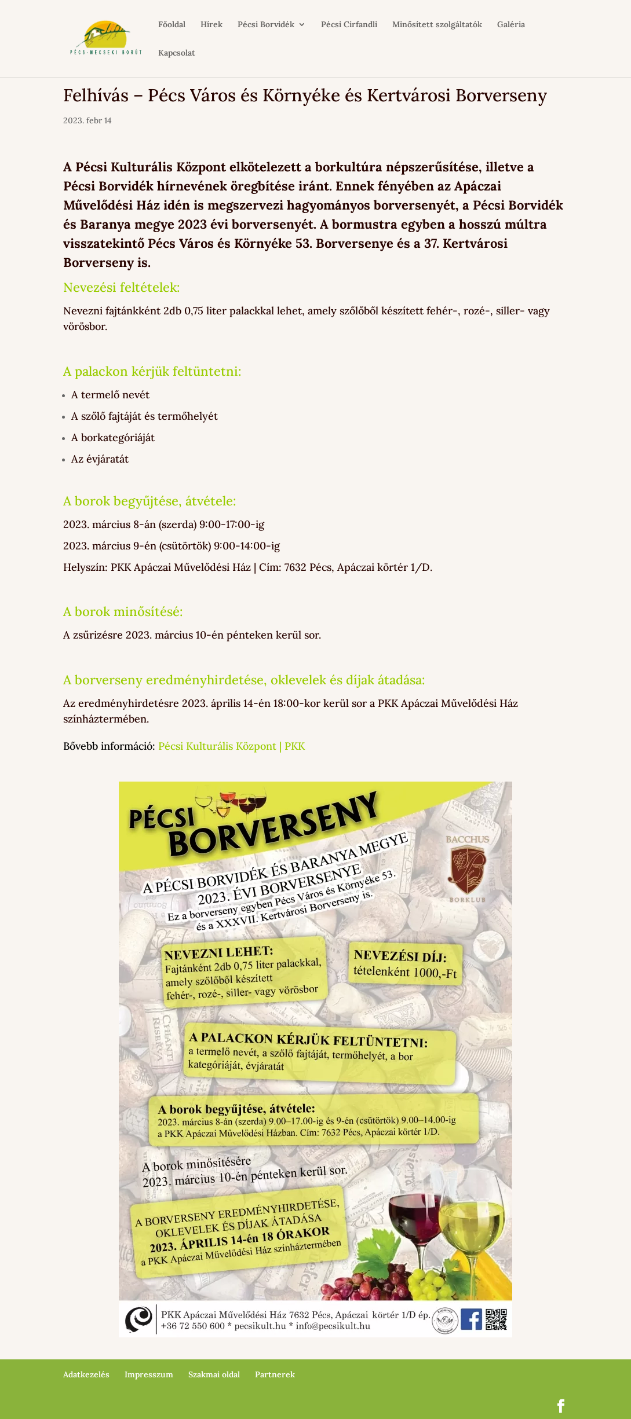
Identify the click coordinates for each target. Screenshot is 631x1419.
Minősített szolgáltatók (437, 25)
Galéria (511, 25)
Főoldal (171, 25)
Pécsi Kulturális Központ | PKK (231, 746)
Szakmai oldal (214, 1374)
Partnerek (275, 1374)
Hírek (211, 25)
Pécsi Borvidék (266, 25)
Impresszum (149, 1374)
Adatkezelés (86, 1374)
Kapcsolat (176, 53)
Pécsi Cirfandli (349, 25)
